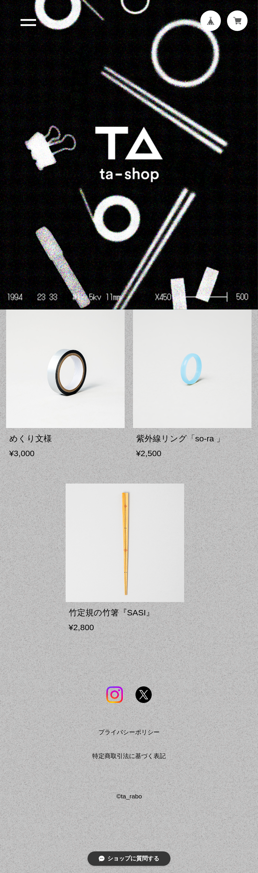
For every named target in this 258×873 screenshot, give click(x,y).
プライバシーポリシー (128, 735)
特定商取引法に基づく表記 (128, 759)
